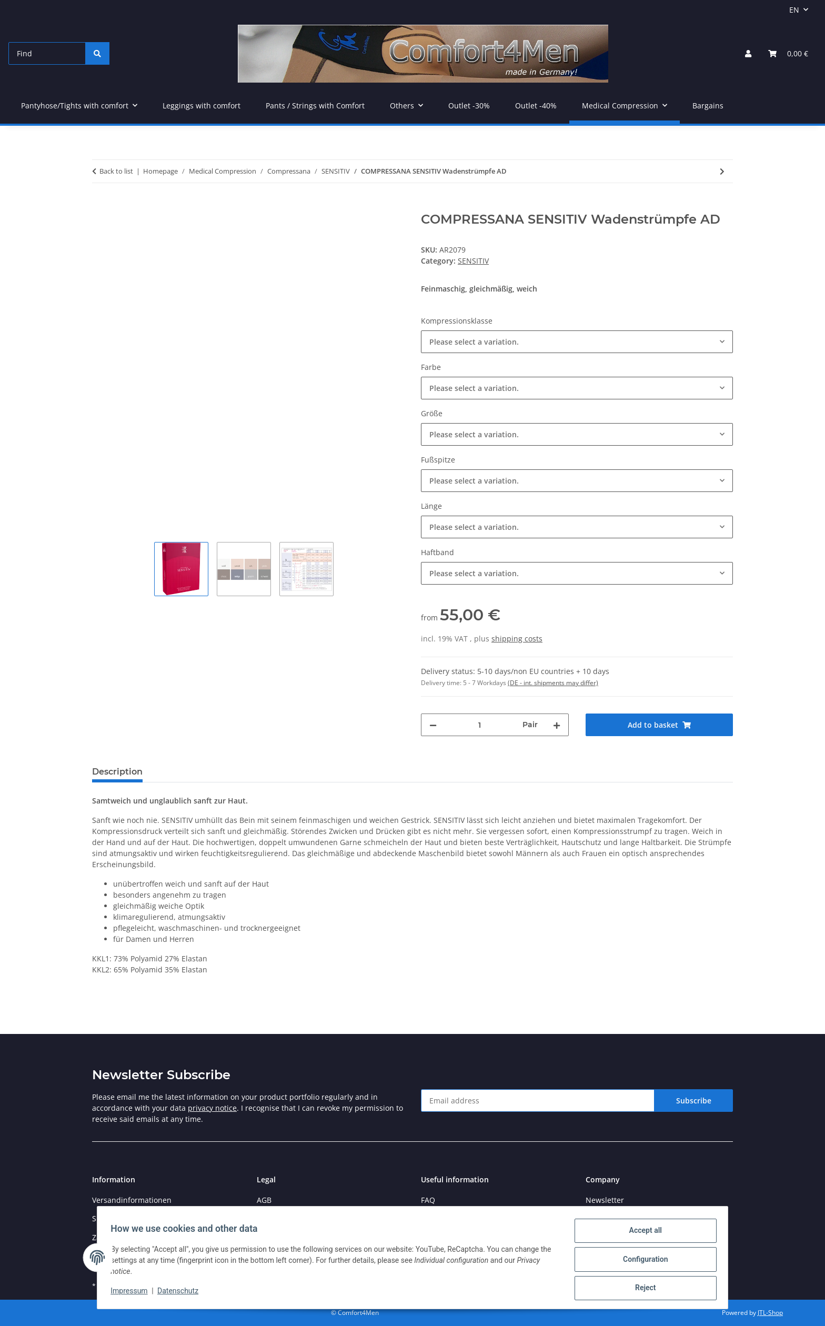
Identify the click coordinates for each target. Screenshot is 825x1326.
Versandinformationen (132, 1200)
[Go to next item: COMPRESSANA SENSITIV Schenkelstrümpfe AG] (722, 171)
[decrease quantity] (433, 725)
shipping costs (516, 639)
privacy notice (212, 1108)
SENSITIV (473, 261)
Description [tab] (117, 772)
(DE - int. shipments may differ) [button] (553, 682)
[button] (748, 53)
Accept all (642, 1234)
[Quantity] (479, 725)
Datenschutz (181, 1293)
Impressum (132, 1293)
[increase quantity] (556, 725)
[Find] (47, 53)
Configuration (641, 1261)
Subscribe (693, 1101)
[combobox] (577, 341)
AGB (264, 1200)
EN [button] (794, 10)
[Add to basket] (100, 206)
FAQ (428, 1200)
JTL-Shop (770, 1312)
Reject (641, 1288)
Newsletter (605, 1200)
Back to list (116, 171)
